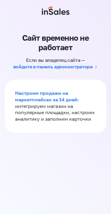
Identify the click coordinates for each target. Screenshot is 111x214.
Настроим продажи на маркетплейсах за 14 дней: (47, 96)
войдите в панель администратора (53, 67)
